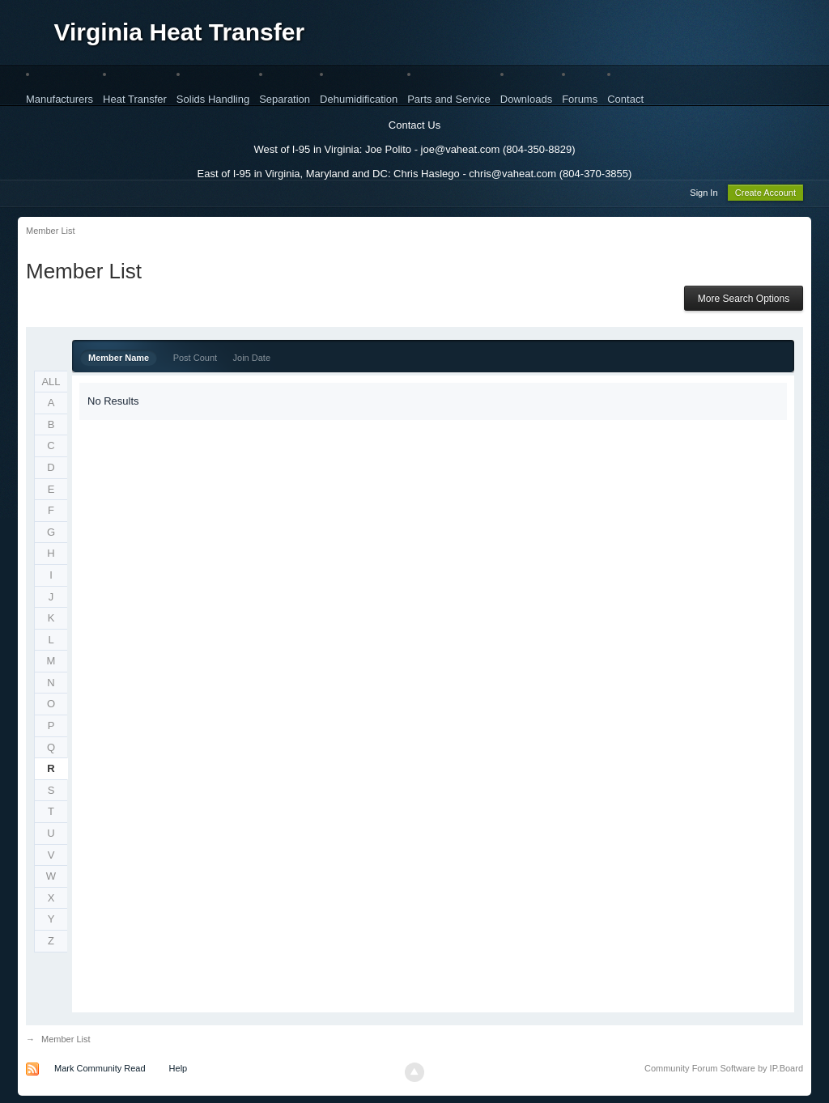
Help (178, 1070)
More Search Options (743, 301)
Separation (284, 99)
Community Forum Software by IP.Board (723, 1070)
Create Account (765, 195)
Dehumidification (358, 99)
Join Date (251, 360)
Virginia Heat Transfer (179, 32)
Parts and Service (449, 99)
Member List (66, 1041)
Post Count (195, 360)
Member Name (118, 360)
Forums (579, 99)
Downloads (526, 99)
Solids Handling (212, 99)
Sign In (703, 195)
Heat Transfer (135, 99)
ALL (50, 384)
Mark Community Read (99, 1070)
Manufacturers (59, 99)
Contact (625, 99)
